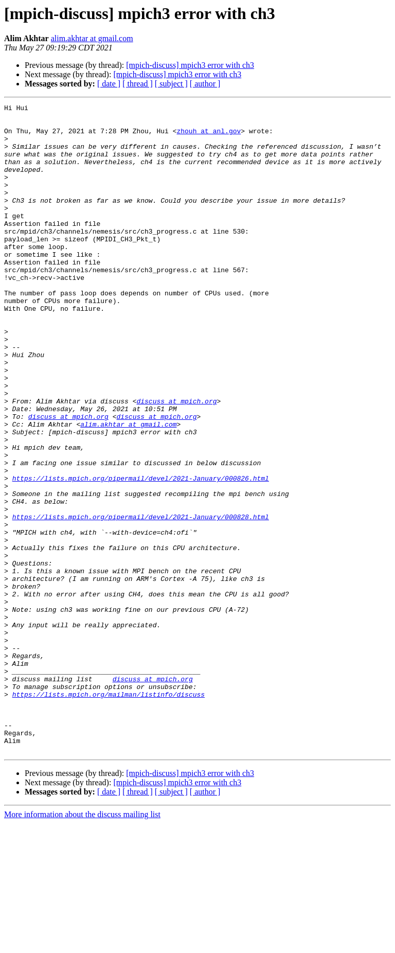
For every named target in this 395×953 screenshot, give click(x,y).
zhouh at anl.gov (208, 137)
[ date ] (108, 83)
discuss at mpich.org (176, 461)
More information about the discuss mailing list (82, 944)
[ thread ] (137, 83)
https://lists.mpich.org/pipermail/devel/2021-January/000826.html (140, 553)
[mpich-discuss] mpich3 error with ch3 (190, 65)
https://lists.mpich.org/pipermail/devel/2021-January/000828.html (140, 600)
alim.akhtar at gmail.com (92, 38)
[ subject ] (171, 83)
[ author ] (205, 83)
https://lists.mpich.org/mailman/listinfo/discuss (108, 813)
